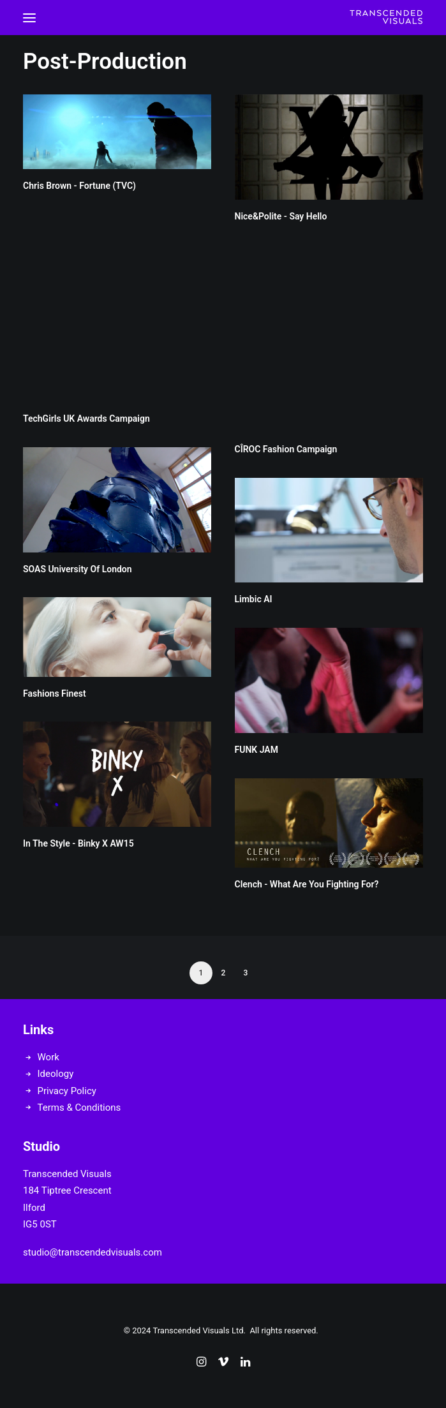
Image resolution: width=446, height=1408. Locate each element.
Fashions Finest (54, 693)
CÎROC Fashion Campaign (286, 449)
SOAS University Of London (77, 569)
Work (48, 1057)
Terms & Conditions (79, 1107)
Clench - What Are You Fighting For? (307, 884)
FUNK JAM (256, 750)
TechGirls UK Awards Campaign (86, 418)
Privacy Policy (67, 1091)
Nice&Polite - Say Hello (281, 216)
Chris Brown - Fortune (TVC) (79, 186)
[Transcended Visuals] (386, 17)
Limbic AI (253, 599)
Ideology (56, 1073)
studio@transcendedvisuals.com (92, 1252)
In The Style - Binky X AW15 (78, 843)
